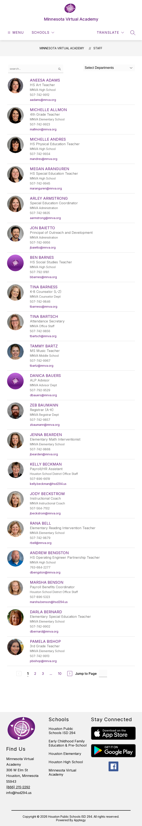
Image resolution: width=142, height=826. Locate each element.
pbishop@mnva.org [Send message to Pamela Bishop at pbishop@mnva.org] (43, 661)
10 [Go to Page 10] (59, 673)
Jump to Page (86, 673)
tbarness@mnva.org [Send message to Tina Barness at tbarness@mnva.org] (43, 306)
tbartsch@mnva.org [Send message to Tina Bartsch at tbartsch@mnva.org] (43, 336)
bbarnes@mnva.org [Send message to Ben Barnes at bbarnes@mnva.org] (43, 277)
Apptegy (80, 820)
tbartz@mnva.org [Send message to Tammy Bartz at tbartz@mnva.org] (41, 365)
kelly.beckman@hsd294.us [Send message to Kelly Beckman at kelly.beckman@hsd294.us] (48, 483)
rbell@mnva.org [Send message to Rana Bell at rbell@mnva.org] (40, 543)
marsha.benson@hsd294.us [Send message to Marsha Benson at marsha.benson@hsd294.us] (49, 602)
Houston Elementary (65, 754)
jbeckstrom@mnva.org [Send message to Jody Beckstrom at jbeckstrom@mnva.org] (45, 513)
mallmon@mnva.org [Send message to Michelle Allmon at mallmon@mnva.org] (43, 129)
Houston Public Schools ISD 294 (62, 731)
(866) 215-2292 (18, 787)
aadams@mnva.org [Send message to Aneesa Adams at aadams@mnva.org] (43, 100)
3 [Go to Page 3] (43, 673)
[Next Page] (69, 673)
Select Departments (99, 67)
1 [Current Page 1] (27, 673)
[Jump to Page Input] (103, 673)
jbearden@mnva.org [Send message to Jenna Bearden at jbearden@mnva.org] (44, 454)
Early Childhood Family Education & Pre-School (68, 743)
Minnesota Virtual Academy (62, 48)
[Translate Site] (110, 32)
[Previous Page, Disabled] (18, 673)
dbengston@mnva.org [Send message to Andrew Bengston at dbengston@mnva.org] (45, 572)
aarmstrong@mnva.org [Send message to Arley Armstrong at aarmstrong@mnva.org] (45, 218)
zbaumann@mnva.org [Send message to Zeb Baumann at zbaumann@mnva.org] (45, 424)
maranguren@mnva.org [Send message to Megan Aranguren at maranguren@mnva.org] (46, 188)
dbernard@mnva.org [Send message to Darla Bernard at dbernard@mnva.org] (44, 631)
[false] (35, 68)
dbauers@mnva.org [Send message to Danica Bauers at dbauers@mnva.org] (43, 395)
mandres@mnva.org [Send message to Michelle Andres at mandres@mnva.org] (43, 159)
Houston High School (66, 762)
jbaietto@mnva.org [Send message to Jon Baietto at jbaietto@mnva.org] (43, 247)
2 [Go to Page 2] (35, 673)
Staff (97, 48)
